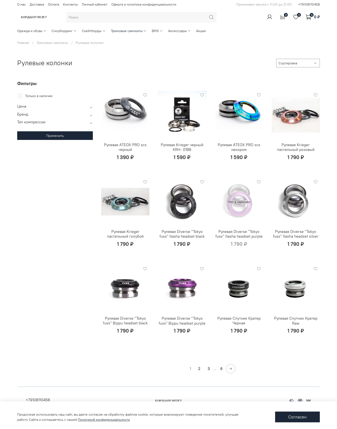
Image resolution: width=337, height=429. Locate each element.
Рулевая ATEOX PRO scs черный (125, 147)
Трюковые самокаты (129, 31)
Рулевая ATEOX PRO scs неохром (239, 147)
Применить (55, 135)
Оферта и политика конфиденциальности (143, 4)
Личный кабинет (94, 4)
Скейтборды (94, 31)
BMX (157, 31)
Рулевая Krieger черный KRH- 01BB (182, 147)
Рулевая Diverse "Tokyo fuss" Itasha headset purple (239, 234)
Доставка (37, 4)
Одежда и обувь (31, 31)
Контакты (70, 4)
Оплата (53, 4)
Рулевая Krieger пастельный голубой (125, 234)
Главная (23, 42)
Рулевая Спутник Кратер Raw (295, 321)
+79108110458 (309, 4)
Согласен (297, 417)
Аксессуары (179, 31)
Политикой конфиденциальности (104, 419)
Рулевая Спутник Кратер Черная (239, 321)
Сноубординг (64, 31)
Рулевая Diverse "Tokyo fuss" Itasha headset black (182, 234)
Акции (201, 31)
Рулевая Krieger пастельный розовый (295, 147)
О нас (21, 4)
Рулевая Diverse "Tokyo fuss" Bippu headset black (125, 321)
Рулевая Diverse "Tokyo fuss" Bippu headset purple (182, 321)
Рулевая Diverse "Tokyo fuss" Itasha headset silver (296, 234)
